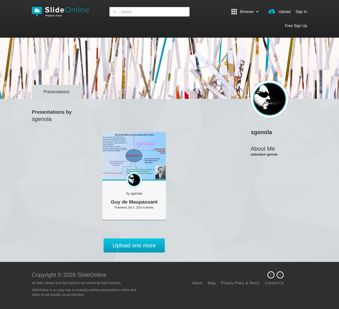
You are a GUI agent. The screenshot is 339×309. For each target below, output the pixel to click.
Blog (211, 283)
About (197, 283)
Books (150, 207)
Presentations (56, 91)
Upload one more (134, 245)
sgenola (136, 193)
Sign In (301, 12)
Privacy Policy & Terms (240, 283)
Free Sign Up (296, 26)
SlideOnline (63, 12)
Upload (279, 11)
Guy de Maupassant (134, 202)
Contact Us (274, 283)
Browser (245, 11)
